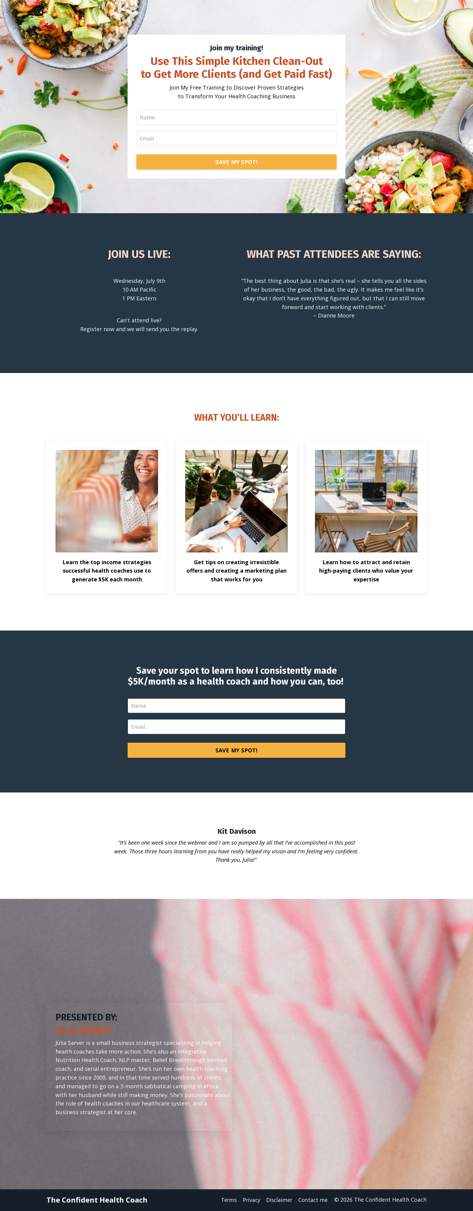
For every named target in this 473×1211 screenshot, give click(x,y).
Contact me (313, 1200)
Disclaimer (278, 1200)
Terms (225, 1200)
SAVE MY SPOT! (236, 162)
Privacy (249, 1200)
